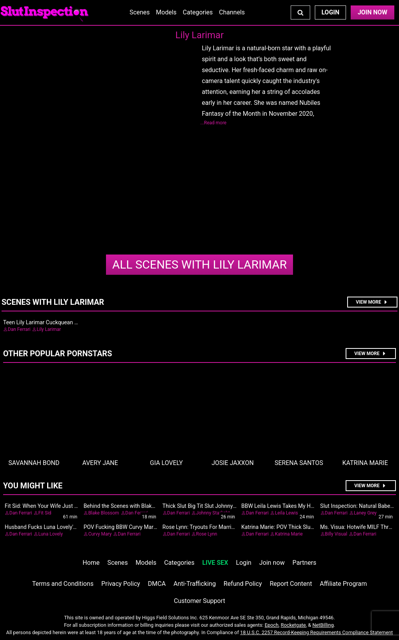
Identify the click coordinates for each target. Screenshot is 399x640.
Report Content (291, 583)
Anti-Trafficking (194, 583)
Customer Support (199, 601)
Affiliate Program (343, 583)
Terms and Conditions (63, 583)
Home (91, 562)
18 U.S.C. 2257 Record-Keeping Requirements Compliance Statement (316, 632)
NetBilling (323, 625)
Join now (271, 562)
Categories (198, 12)
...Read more (213, 123)
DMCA (157, 583)
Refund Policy (243, 583)
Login (330, 12)
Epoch (272, 625)
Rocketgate (293, 625)
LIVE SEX (215, 562)
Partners (304, 562)
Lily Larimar (199, 264)
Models (166, 12)
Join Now (372, 12)
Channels (232, 12)
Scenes (139, 12)
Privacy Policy (120, 583)
